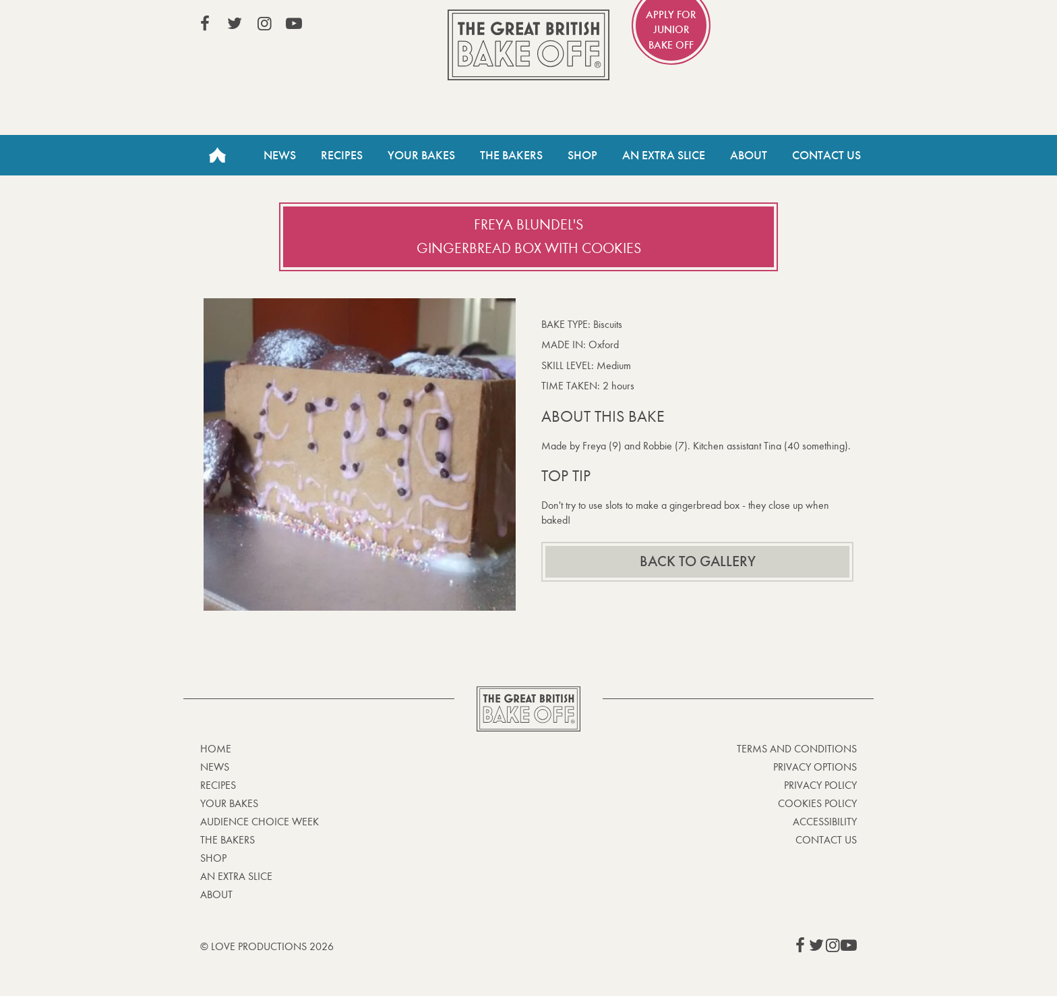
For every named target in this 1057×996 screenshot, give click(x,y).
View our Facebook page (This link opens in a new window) (205, 24)
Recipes (342, 155)
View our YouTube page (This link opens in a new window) (294, 24)
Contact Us (826, 155)
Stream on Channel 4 (795, 26)
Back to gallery (698, 561)
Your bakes (229, 803)
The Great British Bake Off (528, 44)
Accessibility (825, 821)
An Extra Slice (663, 155)
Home (217, 155)
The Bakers (511, 155)
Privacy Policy (820, 785)
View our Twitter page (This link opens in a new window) (235, 24)
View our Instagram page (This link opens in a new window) (264, 24)
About (748, 155)
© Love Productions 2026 (267, 946)
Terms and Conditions (797, 748)
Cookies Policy (817, 803)
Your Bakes (421, 155)
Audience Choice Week (259, 821)
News (280, 155)
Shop (582, 155)
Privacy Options (815, 766)
